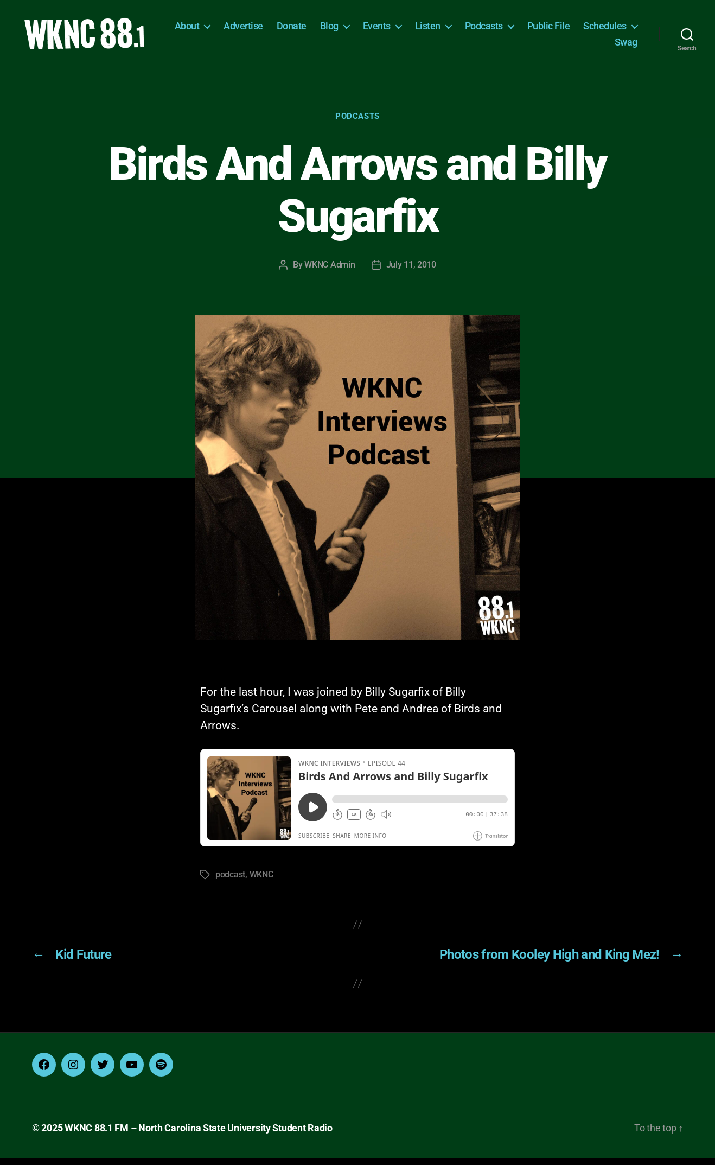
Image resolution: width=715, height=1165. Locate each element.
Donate (359, 29)
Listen (495, 29)
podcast (230, 881)
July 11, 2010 (411, 271)
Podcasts (551, 29)
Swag (626, 45)
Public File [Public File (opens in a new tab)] (616, 29)
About (254, 29)
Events (444, 29)
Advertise (311, 29)
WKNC (261, 881)
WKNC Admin (329, 271)
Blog (396, 29)
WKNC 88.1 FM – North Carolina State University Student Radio (199, 1134)
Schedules (568, 45)
